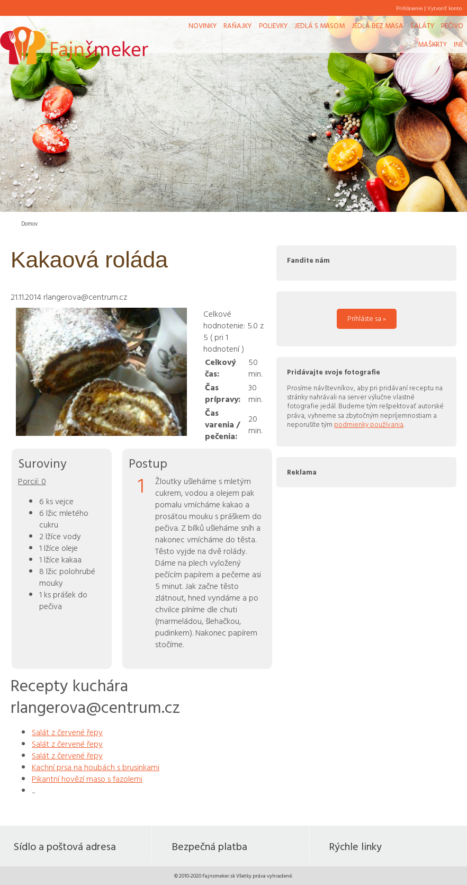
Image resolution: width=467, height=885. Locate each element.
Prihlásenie (409, 8)
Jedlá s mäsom (319, 25)
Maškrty (432, 44)
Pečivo (452, 25)
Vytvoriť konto (444, 8)
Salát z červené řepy (67, 732)
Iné (458, 44)
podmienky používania (368, 424)
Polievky (273, 25)
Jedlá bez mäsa (377, 25)
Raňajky (237, 25)
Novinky (202, 25)
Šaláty (422, 25)
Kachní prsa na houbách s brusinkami (95, 767)
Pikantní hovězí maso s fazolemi (87, 778)
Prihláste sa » (366, 318)
